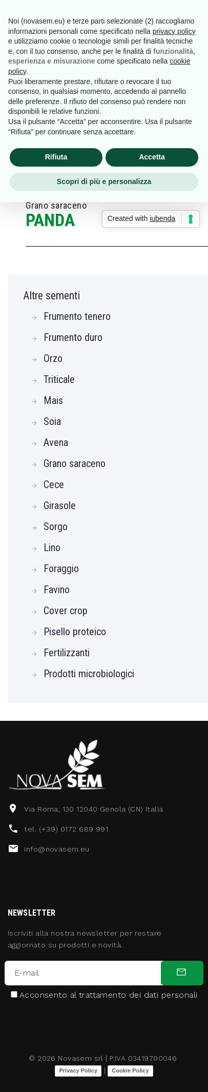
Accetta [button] (152, 157)
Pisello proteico (75, 631)
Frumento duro (73, 337)
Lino (52, 547)
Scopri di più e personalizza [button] (104, 181)
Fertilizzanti (67, 652)
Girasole (60, 505)
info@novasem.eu (56, 849)
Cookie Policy (130, 1070)
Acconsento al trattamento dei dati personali (108, 995)
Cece (54, 484)
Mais (53, 400)
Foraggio (61, 568)
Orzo (53, 358)
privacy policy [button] (174, 31)
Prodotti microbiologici (89, 674)
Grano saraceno (75, 463)
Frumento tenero (77, 316)
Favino (57, 589)
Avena (56, 442)
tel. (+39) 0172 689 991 (66, 829)
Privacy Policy (78, 1070)
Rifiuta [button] (56, 157)
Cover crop (66, 610)
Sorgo (56, 526)
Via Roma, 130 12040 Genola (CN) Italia (93, 809)
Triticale (59, 379)
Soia (52, 421)
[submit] (182, 973)
